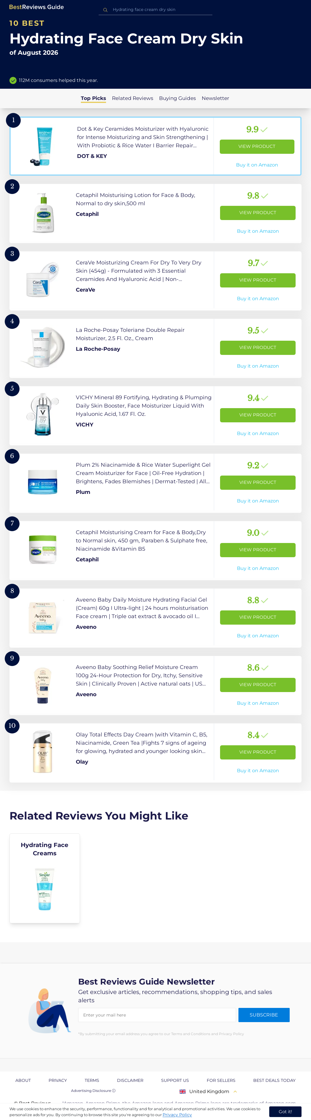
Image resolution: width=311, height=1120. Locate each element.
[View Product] (155, 146)
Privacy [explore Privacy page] (58, 1080)
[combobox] (155, 9)
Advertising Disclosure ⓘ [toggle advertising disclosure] (93, 1090)
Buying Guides (177, 98)
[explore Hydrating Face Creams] (44, 878)
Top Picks (93, 98)
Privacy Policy (177, 1114)
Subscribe (264, 1015)
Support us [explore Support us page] (175, 1080)
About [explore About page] (23, 1080)
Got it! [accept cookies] (285, 1111)
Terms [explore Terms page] (92, 1080)
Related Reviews (132, 98)
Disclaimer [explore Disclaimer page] (130, 1080)
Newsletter (215, 98)
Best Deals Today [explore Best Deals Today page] (274, 1080)
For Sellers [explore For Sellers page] (221, 1080)
